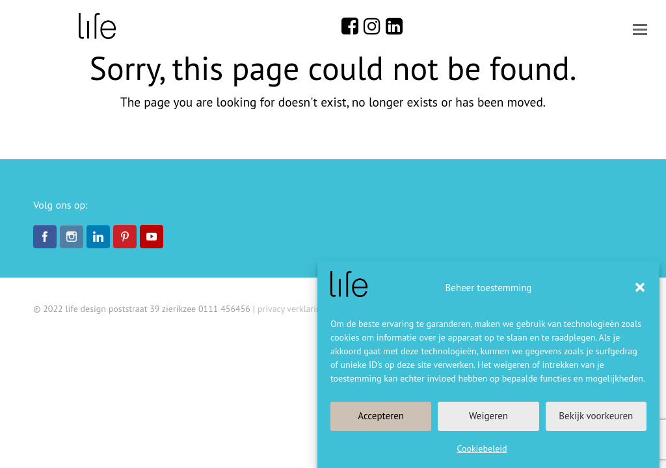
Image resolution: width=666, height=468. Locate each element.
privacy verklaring (292, 309)
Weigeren (488, 416)
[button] (639, 287)
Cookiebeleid (482, 448)
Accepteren (381, 416)
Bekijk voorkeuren (596, 416)
